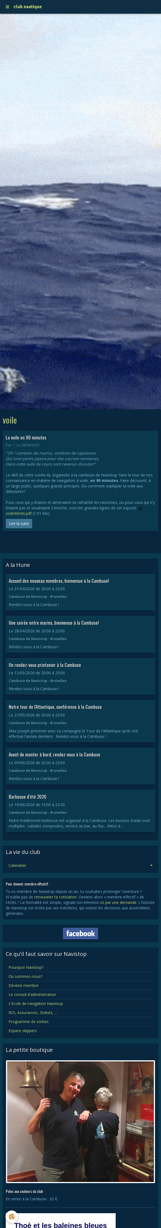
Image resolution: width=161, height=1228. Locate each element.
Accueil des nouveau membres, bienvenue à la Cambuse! (59, 580)
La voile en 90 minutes (26, 437)
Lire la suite (19, 523)
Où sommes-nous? (25, 976)
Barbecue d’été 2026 (27, 796)
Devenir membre (23, 985)
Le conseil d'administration (32, 994)
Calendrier (17, 865)
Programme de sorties (29, 1021)
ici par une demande (119, 902)
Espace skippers (23, 1030)
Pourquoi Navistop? (26, 967)
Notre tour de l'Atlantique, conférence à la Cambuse (55, 706)
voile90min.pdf (19, 513)
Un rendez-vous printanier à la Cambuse (45, 664)
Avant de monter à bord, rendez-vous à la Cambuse (54, 754)
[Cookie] (11, 1216)
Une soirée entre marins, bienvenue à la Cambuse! (54, 622)
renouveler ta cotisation (55, 896)
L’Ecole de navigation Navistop (36, 1003)
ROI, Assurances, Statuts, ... (33, 1012)
